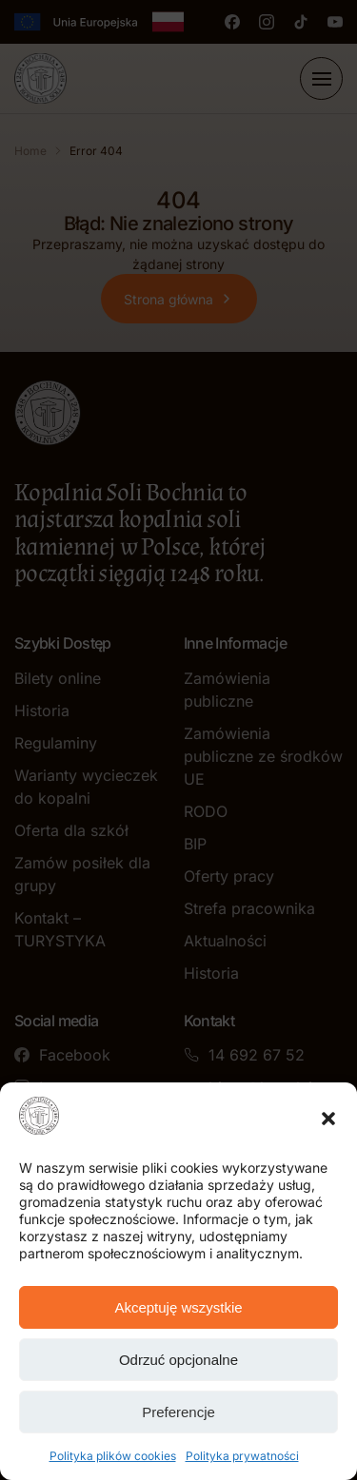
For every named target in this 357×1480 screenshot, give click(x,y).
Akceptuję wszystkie (178, 1307)
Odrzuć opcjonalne (178, 1360)
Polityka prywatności (242, 1456)
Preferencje (178, 1412)
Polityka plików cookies (113, 1456)
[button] (328, 1118)
